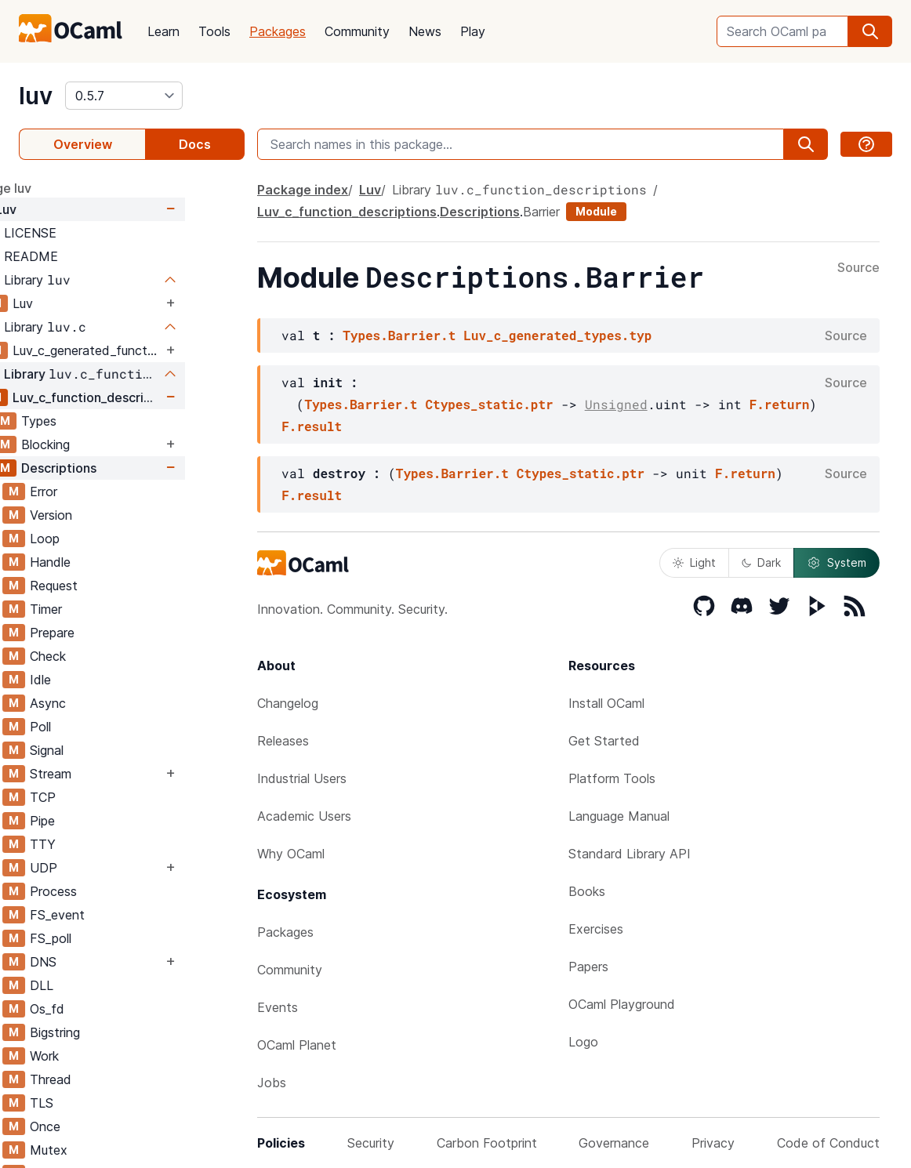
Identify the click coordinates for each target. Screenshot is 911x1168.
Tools (214, 31)
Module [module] (596, 211)
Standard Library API (629, 853)
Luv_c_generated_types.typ (557, 335)
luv (36, 96)
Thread (110, 1079)
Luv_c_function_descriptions (147, 397)
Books (586, 891)
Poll (100, 727)
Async (107, 703)
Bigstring (114, 1032)
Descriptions (118, 468)
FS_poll (110, 938)
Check (107, 656)
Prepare (111, 632)
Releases (283, 741)
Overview (82, 144)
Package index (302, 190)
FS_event (116, 915)
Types (98, 421)
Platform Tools (611, 778)
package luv (55, 188)
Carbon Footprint (487, 1143)
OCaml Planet (296, 1045)
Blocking (105, 444)
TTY (102, 844)
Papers (588, 966)
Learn (163, 31)
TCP (102, 797)
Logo (583, 1042)
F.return (779, 404)
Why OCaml (291, 853)
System (836, 563)
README (91, 256)
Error (103, 491)
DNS (102, 962)
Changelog (287, 703)
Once (104, 1126)
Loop (104, 538)
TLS (101, 1103)
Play (472, 31)
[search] (870, 31)
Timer (105, 609)
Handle (109, 562)
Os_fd (106, 1009)
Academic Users (304, 816)
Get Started (604, 741)
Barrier (541, 211)
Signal (106, 750)
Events (277, 1007)
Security (370, 1143)
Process (112, 891)
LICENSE (90, 233)
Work (103, 1056)
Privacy (713, 1143)
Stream (110, 774)
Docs (195, 144)
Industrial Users (302, 778)
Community (357, 31)
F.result (311, 426)
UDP (103, 868)
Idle (100, 679)
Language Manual (619, 816)
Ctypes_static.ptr (489, 404)
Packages (277, 31)
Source (858, 268)
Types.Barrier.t (399, 335)
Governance (614, 1143)
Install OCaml (606, 703)
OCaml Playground (621, 1004)
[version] (124, 96)
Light (694, 562)
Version (110, 515)
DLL (101, 985)
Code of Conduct (828, 1143)
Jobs (271, 1082)
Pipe (101, 821)
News (424, 31)
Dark (761, 562)
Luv (65, 209)
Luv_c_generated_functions (147, 350)
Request (113, 585)
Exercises (595, 929)
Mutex (108, 1150)
